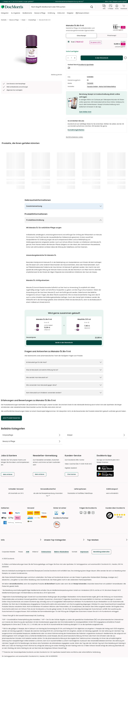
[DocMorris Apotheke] (86, 65)
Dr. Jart (89, 557)
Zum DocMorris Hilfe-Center (74, 460)
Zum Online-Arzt (85, 112)
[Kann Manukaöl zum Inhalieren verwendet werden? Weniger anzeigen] (64, 393)
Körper (23, 20)
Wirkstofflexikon (49, 557)
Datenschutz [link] (46, 605)
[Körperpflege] (31, 435)
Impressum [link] (84, 605)
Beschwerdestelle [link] (7, 573)
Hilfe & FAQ (4, 569)
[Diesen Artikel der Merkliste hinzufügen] (125, 57)
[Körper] (96, 435)
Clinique (90, 544)
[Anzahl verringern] (68, 58)
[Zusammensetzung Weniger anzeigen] (64, 206)
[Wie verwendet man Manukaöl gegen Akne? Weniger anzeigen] (64, 385)
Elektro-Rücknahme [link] (61, 605)
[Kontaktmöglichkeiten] (76, 130)
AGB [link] (27, 605)
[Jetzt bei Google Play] (111, 474)
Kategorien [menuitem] (4, 13)
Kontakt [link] (3, 585)
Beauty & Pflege (14, 20)
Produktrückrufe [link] (6, 577)
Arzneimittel (48, 544)
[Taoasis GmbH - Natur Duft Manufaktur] (101, 86)
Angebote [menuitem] (15, 13)
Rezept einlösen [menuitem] (82, 13)
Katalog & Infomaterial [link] (8, 561)
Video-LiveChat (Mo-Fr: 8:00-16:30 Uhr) (78, 464)
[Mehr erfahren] (39, 474)
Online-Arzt (5, 549)
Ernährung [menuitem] (51, 13)
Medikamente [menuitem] (27, 13)
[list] (31, 49)
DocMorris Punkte (7, 589)
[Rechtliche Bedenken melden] (74, 137)
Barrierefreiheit (6, 593)
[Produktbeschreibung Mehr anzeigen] (64, 220)
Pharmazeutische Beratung (10, 544)
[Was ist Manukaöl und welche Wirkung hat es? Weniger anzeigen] (64, 370)
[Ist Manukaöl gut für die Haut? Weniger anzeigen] (64, 362)
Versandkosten (6, 565)
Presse (20, 605)
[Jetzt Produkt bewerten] (11, 418)
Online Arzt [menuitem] (61, 13)
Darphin (89, 553)
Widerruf (35, 605)
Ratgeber (47, 553)
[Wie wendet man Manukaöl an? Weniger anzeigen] (64, 377)
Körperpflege (32, 20)
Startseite (3, 20)
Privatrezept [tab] (111, 35)
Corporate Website (8, 605)
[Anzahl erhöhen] (75, 58)
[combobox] (62, 6)
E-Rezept (4, 553)
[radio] (69, 42)
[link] (56, 524)
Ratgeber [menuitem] (70, 13)
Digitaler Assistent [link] (7, 581)
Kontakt (74, 605)
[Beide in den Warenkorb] (64, 342)
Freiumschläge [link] (6, 557)
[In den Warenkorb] (102, 57)
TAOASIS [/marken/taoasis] (90, 83)
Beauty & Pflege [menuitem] (39, 13)
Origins (89, 549)
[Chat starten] (71, 474)
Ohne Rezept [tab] (81, 36)
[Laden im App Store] (111, 468)
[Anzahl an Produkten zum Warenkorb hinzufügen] (71, 57)
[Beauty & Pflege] (31, 441)
